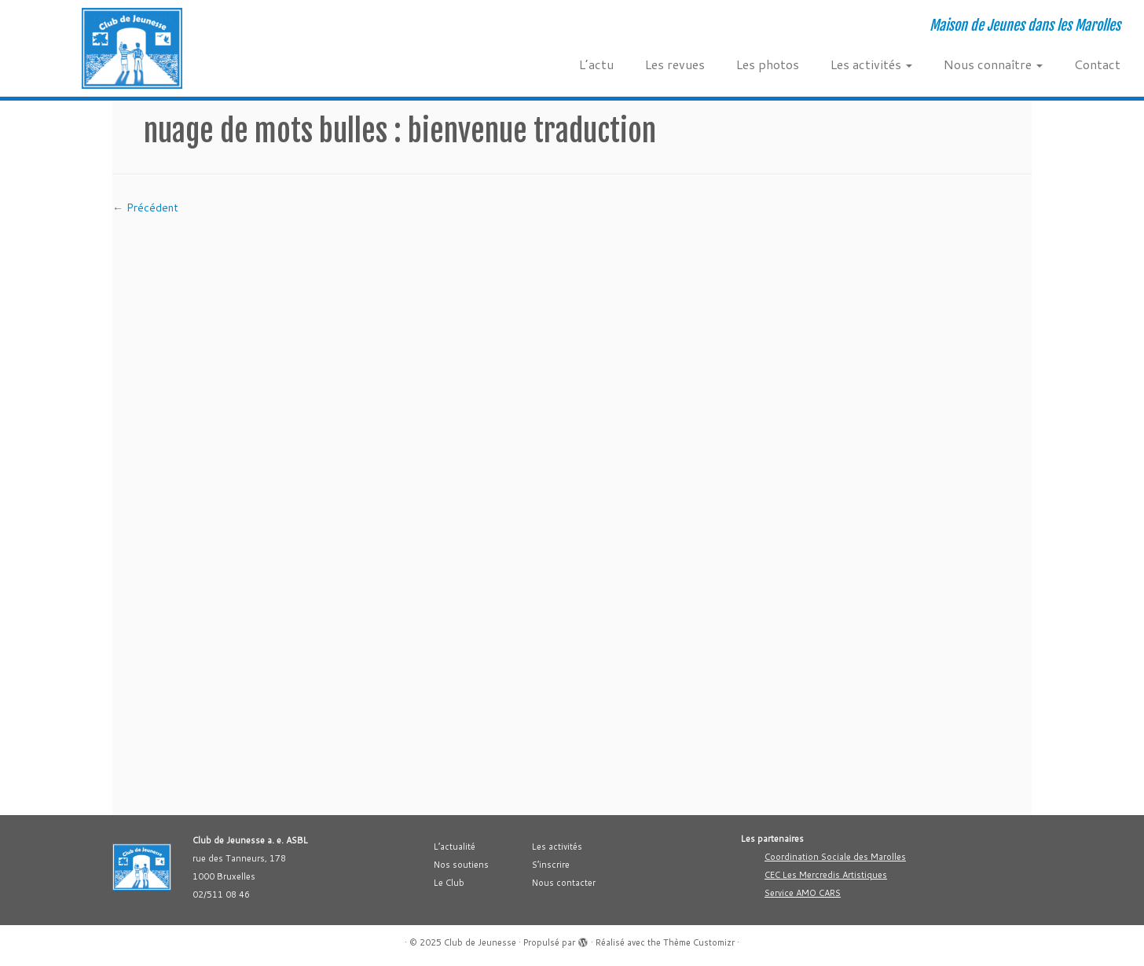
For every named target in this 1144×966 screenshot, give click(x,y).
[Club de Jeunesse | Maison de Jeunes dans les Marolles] (132, 48)
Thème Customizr (699, 942)
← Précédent (145, 207)
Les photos (767, 64)
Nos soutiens (461, 864)
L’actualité (454, 846)
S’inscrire (551, 864)
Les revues (675, 64)
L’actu (596, 64)
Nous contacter (564, 882)
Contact (1097, 64)
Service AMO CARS (802, 893)
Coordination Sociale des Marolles (835, 856)
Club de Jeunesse (480, 942)
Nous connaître (993, 64)
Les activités (871, 64)
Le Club (449, 882)
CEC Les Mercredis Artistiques (825, 875)
